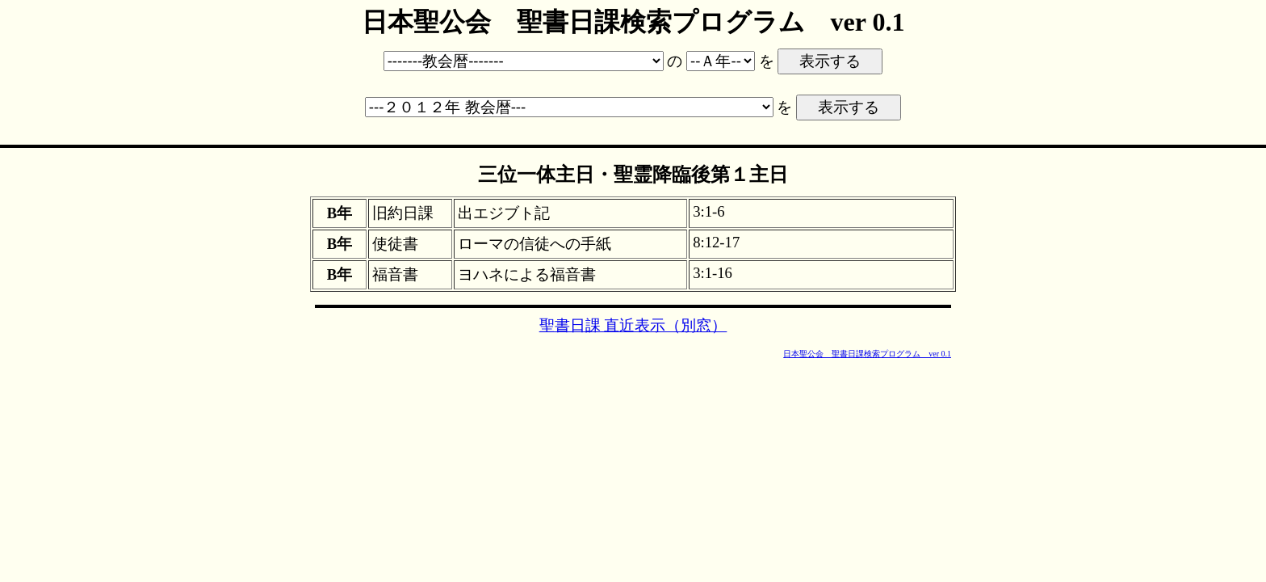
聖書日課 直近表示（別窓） (633, 325)
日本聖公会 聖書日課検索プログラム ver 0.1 (867, 353)
